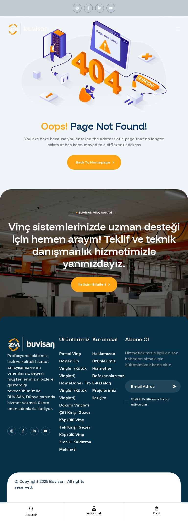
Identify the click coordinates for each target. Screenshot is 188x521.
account (94, 513)
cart (156, 513)
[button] (94, 284)
